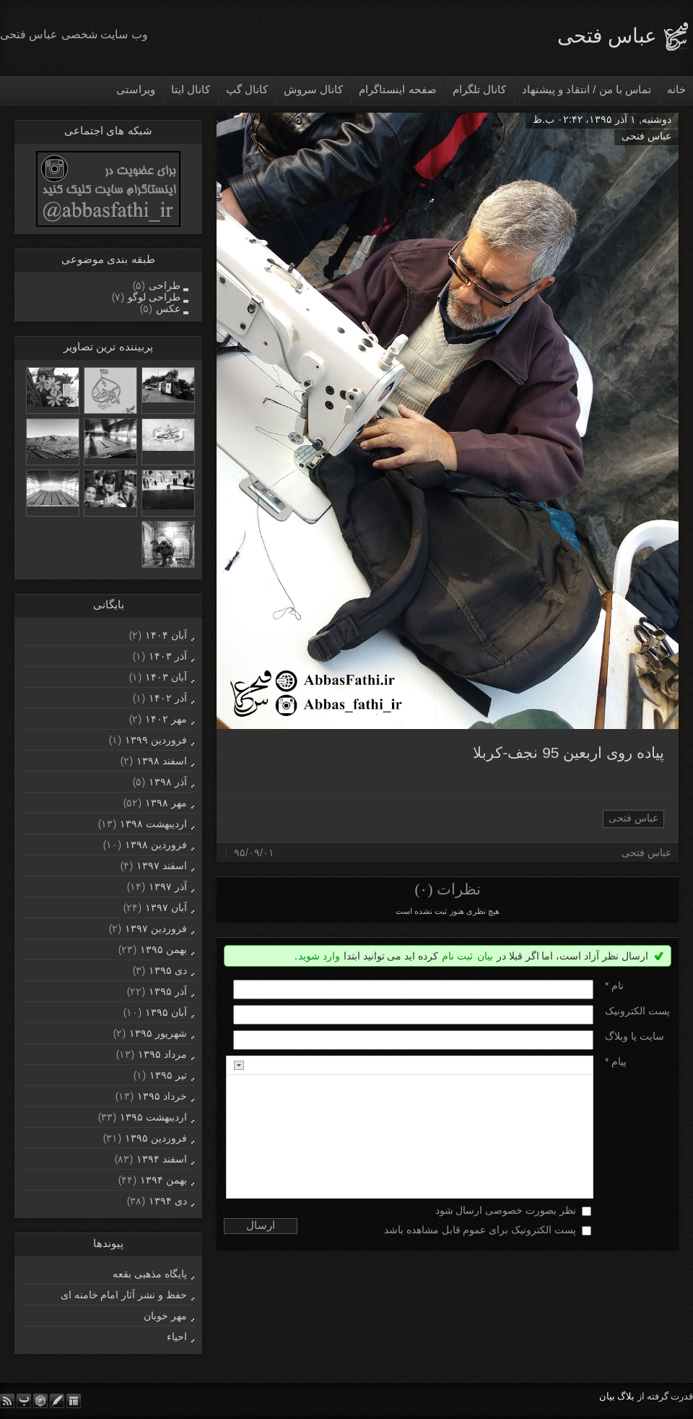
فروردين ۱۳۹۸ (156, 844)
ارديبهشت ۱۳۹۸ (153, 823)
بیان (485, 956)
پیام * (616, 1061)
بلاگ (626, 1396)
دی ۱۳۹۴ (168, 1201)
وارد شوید (319, 956)
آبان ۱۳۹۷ (166, 907)
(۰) (423, 889)
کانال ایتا (190, 89)
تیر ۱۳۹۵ (168, 1075)
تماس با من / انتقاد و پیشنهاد (586, 89)
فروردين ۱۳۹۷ (156, 928)
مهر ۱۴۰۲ (166, 719)
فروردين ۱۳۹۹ (156, 740)
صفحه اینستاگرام (397, 89)
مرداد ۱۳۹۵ (162, 1054)
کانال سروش (313, 89)
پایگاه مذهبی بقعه (150, 1274)
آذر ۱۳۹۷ (168, 886)
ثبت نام (457, 956)
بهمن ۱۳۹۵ (163, 949)
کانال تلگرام (479, 89)
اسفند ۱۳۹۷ (161, 865)
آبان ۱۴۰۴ (166, 635)
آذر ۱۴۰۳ (168, 656)
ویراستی (135, 89)
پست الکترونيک (637, 1011)
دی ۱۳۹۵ (168, 970)
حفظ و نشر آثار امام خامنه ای (124, 1295)
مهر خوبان (165, 1315)
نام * (614, 985)
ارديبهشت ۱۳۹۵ (153, 1117)
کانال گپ (247, 89)
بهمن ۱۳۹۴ (163, 1180)
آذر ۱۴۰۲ (168, 698)
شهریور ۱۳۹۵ (158, 1033)
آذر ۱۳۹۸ (168, 782)
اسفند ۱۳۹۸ (161, 761)
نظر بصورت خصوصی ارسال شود (506, 1210)
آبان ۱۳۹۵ (166, 1012)
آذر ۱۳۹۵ (168, 991)
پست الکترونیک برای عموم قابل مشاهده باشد (480, 1229)
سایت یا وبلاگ (634, 1036)
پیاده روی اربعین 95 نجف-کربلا (568, 752)
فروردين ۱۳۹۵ (156, 1138)
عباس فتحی (607, 36)
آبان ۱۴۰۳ (166, 677)
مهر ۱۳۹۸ (166, 802)
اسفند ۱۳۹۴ (161, 1159)
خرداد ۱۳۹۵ (162, 1096)
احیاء (177, 1336)
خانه (676, 89)
